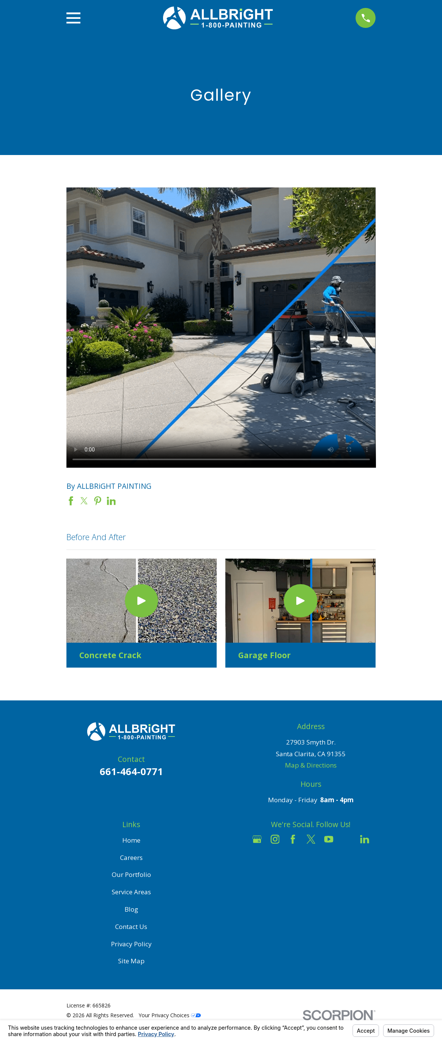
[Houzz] (346, 839)
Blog (131, 909)
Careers (131, 857)
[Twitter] (311, 839)
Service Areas (131, 891)
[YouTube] (328, 839)
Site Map (131, 961)
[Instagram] (275, 839)
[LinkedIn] (364, 839)
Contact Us (131, 926)
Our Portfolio (131, 874)
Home (131, 840)
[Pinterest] (311, 856)
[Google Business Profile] (257, 839)
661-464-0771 (131, 771)
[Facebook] (292, 839)
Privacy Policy (131, 944)
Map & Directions (311, 765)
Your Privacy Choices (170, 1015)
